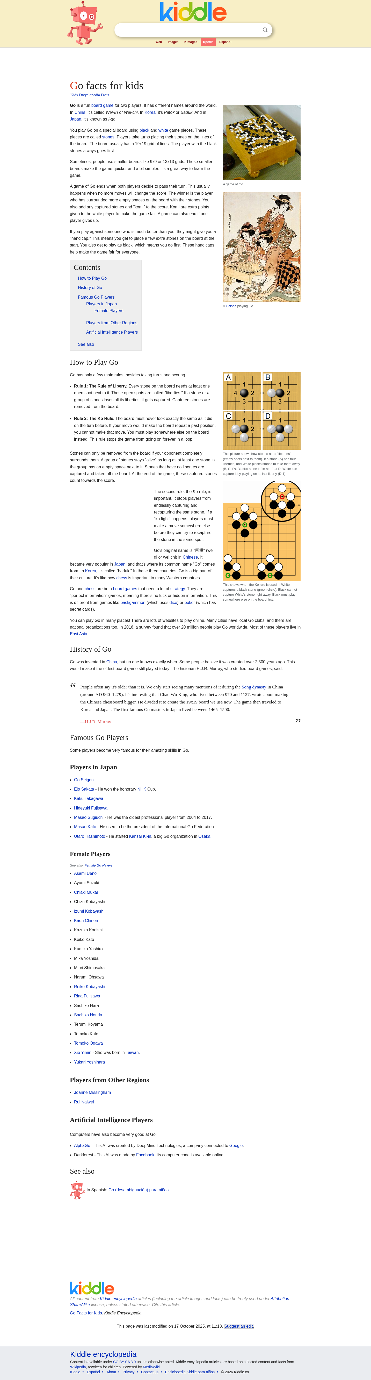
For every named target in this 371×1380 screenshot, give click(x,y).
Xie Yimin (82, 1052)
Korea (150, 112)
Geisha (231, 306)
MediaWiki (151, 1367)
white (163, 130)
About (111, 1372)
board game (102, 105)
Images (173, 42)
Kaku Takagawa (88, 798)
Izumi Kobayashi (89, 911)
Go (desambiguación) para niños (138, 1190)
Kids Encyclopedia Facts (89, 95)
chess (121, 578)
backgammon (132, 602)
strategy (177, 589)
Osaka (204, 836)
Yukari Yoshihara (89, 1062)
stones (108, 137)
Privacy (129, 1372)
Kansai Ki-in (140, 836)
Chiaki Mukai (86, 892)
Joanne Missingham (92, 1092)
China (80, 112)
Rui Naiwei (84, 1102)
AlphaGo (82, 1145)
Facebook (145, 1155)
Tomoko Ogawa (88, 1043)
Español (225, 42)
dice (173, 602)
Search (265, 30)
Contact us (149, 1372)
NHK (141, 789)
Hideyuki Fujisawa (90, 808)
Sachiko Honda (88, 1015)
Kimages (190, 42)
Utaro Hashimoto (89, 836)
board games (125, 589)
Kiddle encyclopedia (118, 1299)
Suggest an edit (238, 1326)
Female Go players (99, 865)
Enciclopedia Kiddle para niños (190, 1372)
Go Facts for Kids (86, 1313)
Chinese (190, 557)
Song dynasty (254, 686)
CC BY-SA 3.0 (124, 1362)
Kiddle (75, 1372)
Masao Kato (85, 827)
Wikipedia (78, 1367)
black (144, 130)
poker (190, 602)
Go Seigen (84, 780)
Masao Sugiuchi (89, 817)
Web (159, 42)
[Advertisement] (185, 62)
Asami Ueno (85, 873)
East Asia (78, 634)
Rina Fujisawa (87, 996)
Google (236, 1145)
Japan (75, 119)
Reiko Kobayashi (89, 986)
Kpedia (208, 42)
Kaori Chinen (86, 920)
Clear (254, 30)
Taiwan (132, 1052)
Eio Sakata (84, 789)
